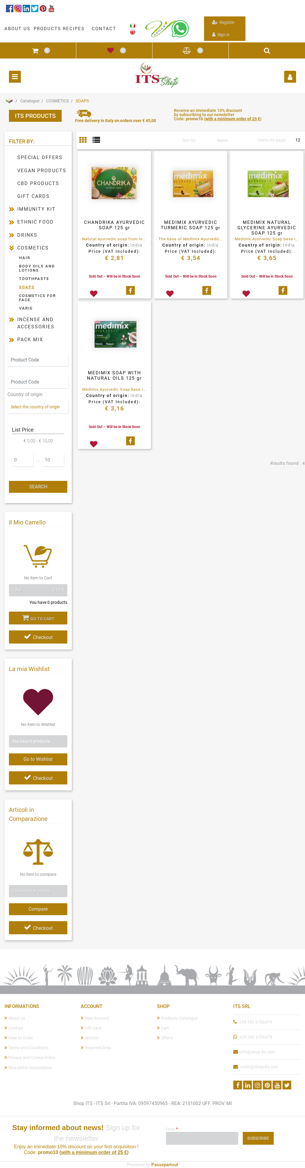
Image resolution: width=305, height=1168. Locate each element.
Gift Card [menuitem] (91, 1027)
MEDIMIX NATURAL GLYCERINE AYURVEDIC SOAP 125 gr (266, 228)
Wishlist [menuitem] (90, 1037)
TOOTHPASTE (34, 278)
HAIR (24, 258)
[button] (38, 487)
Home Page (8, 101)
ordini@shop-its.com (259, 1066)
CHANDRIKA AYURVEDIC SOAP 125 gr (114, 225)
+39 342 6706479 (255, 1022)
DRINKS (27, 235)
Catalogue (29, 101)
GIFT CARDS (33, 196)
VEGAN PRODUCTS (41, 170)
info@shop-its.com (257, 1051)
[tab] (86, 140)
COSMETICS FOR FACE (37, 297)
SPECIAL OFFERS (40, 157)
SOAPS (82, 101)
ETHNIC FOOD (35, 222)
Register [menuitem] (223, 22)
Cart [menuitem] (163, 1027)
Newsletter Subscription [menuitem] (28, 1067)
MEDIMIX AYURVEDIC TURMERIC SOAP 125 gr (190, 225)
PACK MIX (30, 339)
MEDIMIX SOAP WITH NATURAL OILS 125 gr (114, 375)
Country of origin (25, 394)
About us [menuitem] (14, 1018)
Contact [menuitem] (13, 1027)
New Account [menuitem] (95, 1018)
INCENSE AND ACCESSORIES (36, 323)
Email (172, 1129)
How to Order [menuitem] (18, 1037)
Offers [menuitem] (164, 1037)
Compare (38, 909)
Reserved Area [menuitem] (96, 1047)
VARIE (26, 308)
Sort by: (189, 140)
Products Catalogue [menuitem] (177, 1018)
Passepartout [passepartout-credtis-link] (164, 1164)
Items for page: (272, 140)
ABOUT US (17, 28)
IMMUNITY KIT (36, 209)
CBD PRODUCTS (38, 183)
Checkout (38, 637)
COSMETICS (57, 101)
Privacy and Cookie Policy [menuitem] (29, 1057)
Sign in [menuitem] (221, 34)
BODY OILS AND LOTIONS (37, 268)
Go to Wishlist (38, 759)
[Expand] (11, 209)
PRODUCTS (47, 28)
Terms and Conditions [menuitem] (26, 1047)
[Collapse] (11, 248)
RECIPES (74, 28)
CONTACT (104, 28)
